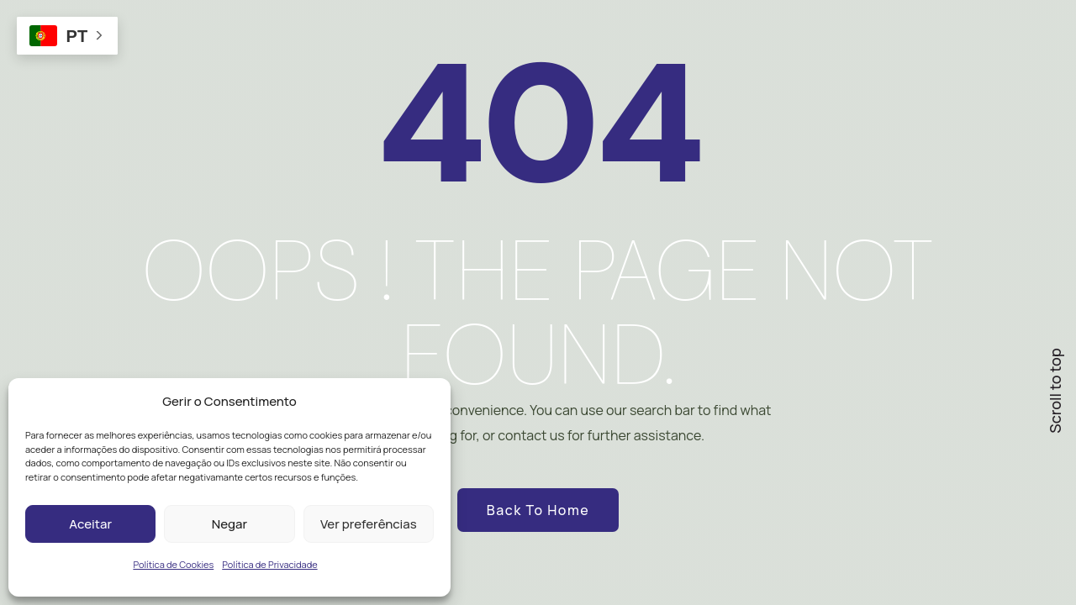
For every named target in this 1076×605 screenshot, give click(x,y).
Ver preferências (368, 524)
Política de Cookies (173, 564)
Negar (229, 524)
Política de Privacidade (269, 564)
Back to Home (538, 510)
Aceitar (90, 524)
